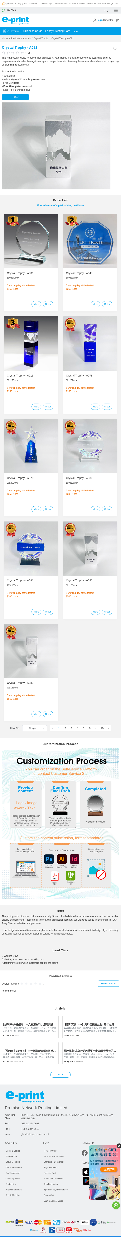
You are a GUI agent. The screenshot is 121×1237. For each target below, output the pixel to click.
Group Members (13, 1162)
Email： (8, 1134)
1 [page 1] (59, 728)
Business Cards (32, 30)
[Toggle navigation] (115, 10)
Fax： (7, 1129)
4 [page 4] (77, 728)
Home (5, 38)
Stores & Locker (13, 1151)
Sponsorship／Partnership (56, 1189)
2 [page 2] (65, 728)
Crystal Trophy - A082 (62, 38)
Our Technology (13, 1173)
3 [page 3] (71, 728)
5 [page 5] (84, 728)
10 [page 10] (102, 728)
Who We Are (11, 1156)
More (36, 304)
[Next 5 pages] (96, 728)
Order (15, 97)
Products (15, 38)
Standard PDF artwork (54, 1162)
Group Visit (49, 1195)
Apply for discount (14, 1189)
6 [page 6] (90, 728)
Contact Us (11, 1184)
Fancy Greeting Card (57, 30)
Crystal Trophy (41, 38)
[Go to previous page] (53, 728)
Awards (27, 38)
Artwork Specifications (54, 1156)
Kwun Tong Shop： (10, 1116)
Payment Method (51, 1167)
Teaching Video (51, 1184)
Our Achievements (14, 1167)
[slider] (13, 53)
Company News (13, 1178)
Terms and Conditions (54, 1178)
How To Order (50, 1151)
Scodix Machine (13, 1195)
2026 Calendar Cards (53, 1201)
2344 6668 (8, 10)
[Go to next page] (108, 728)
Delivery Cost (50, 1173)
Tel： (7, 1123)
